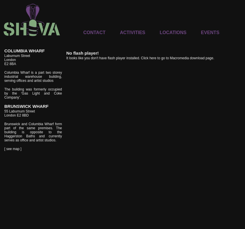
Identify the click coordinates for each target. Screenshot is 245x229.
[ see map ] (12, 149)
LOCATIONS (173, 32)
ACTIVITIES (132, 32)
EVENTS (210, 32)
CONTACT (94, 32)
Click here (148, 58)
